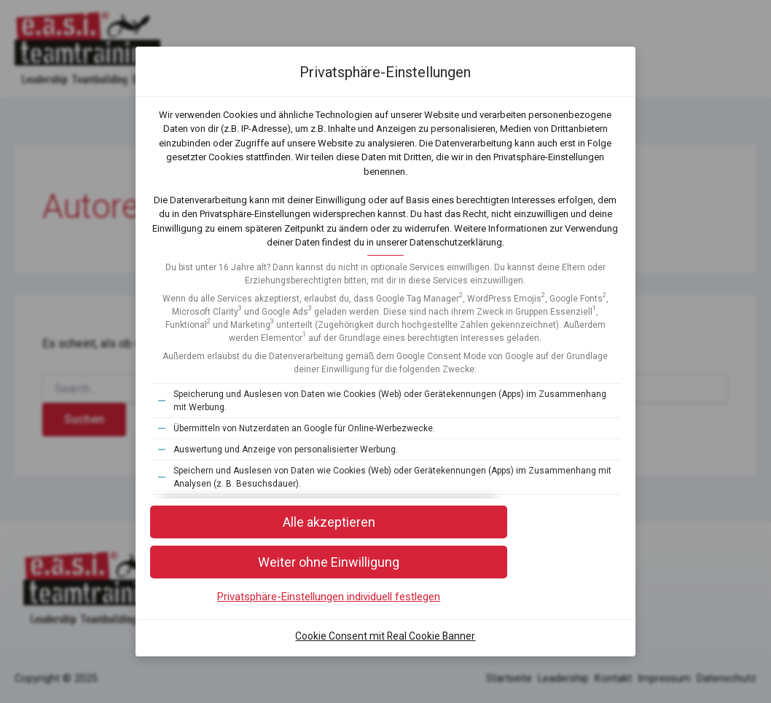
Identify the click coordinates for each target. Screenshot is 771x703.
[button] (385, 589)
